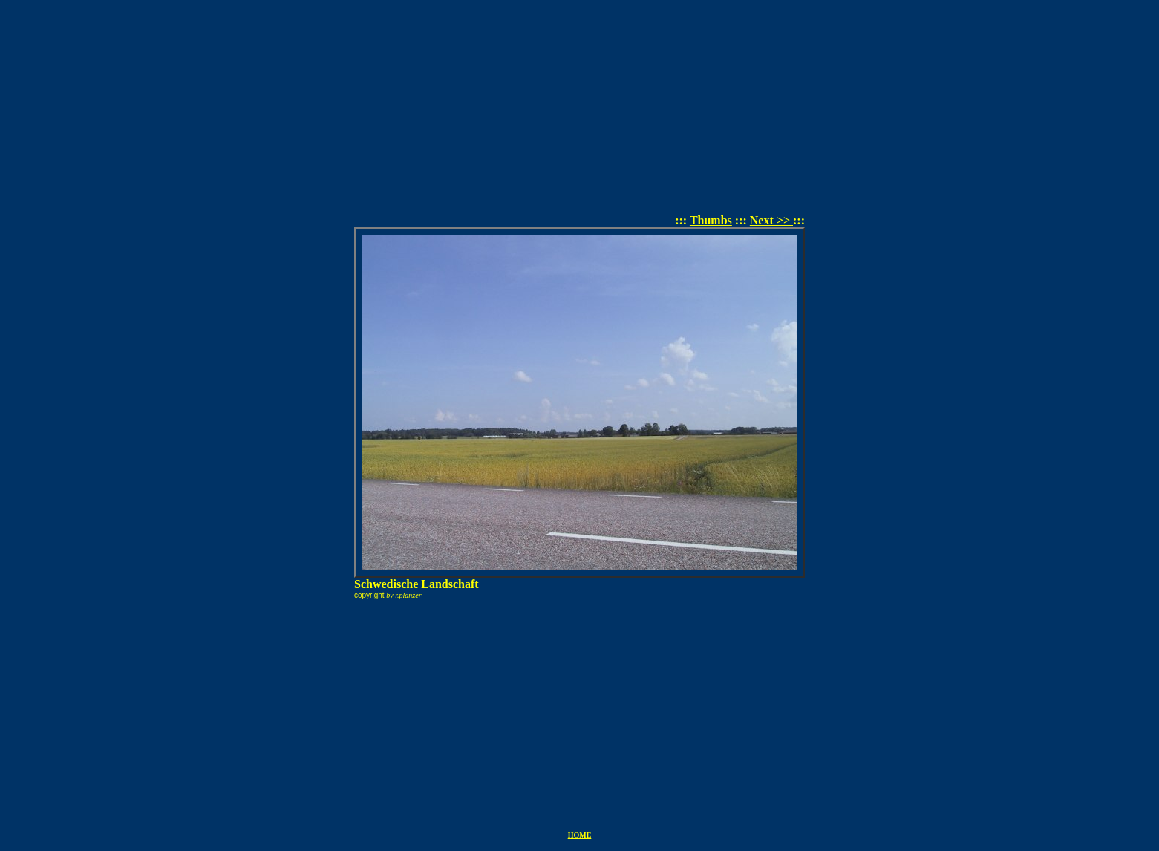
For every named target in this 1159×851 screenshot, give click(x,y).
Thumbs (711, 220)
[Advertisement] (579, 110)
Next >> (771, 220)
